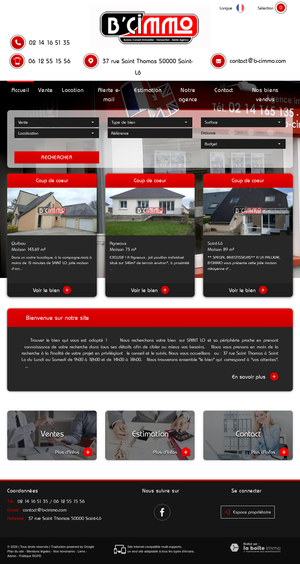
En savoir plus (255, 376)
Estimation (148, 90)
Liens (81, 551)
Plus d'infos (73, 451)
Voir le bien (52, 290)
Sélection (265, 8)
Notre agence (188, 95)
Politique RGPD (30, 556)
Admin (11, 556)
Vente (45, 90)
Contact (223, 90)
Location (73, 90)
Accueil (20, 90)
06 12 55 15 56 (50, 61)
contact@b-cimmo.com (258, 61)
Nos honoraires (64, 551)
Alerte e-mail (109, 95)
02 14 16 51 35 (49, 42)
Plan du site (15, 551)
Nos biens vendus (265, 95)
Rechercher (56, 157)
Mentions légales (39, 551)
